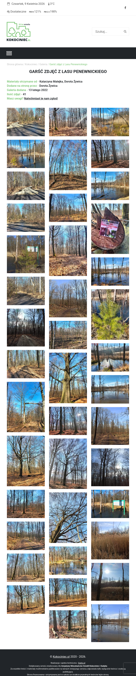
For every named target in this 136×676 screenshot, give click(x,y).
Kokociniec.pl (61, 648)
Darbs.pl (81, 655)
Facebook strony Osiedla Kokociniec (125, 4)
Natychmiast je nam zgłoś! (41, 91)
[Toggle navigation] (9, 45)
